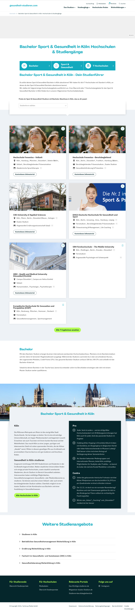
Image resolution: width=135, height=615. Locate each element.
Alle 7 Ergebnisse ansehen (67, 330)
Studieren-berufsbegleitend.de (80, 593)
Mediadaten (43, 586)
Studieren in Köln (29, 534)
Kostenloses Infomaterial (25, 174)
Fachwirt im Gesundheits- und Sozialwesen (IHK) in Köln (46, 556)
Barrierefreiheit (117, 606)
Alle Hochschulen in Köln (27, 495)
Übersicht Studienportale (18, 586)
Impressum (73, 606)
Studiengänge (83, 7)
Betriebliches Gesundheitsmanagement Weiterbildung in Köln (49, 541)
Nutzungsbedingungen (102, 606)
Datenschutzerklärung (86, 606)
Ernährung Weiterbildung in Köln (36, 548)
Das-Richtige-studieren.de (79, 586)
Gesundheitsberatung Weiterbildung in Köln (41, 563)
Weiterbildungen (117, 7)
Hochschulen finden (100, 7)
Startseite (12, 13)
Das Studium (69, 7)
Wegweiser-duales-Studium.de (80, 590)
